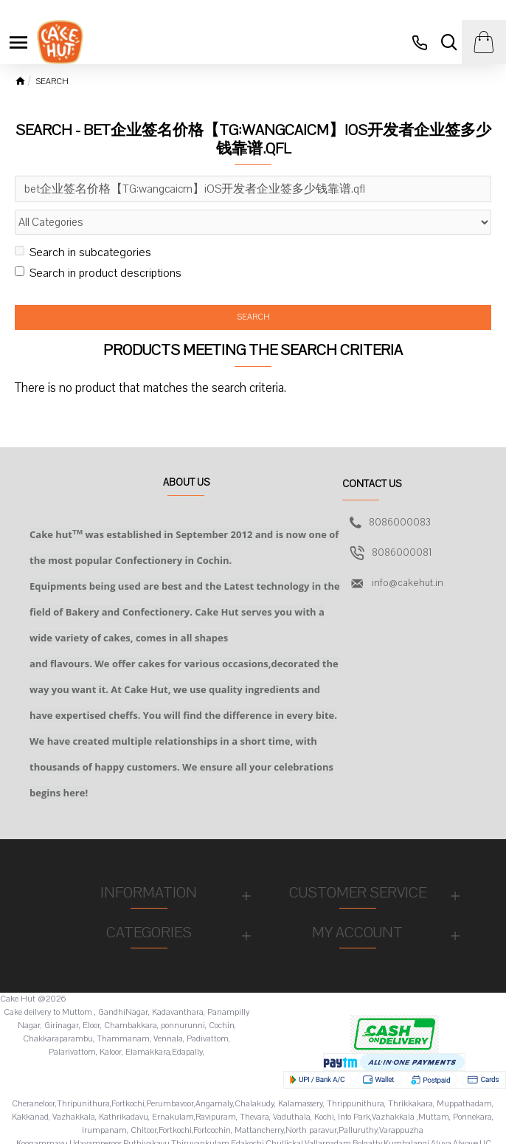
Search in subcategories (83, 252)
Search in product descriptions (98, 273)
